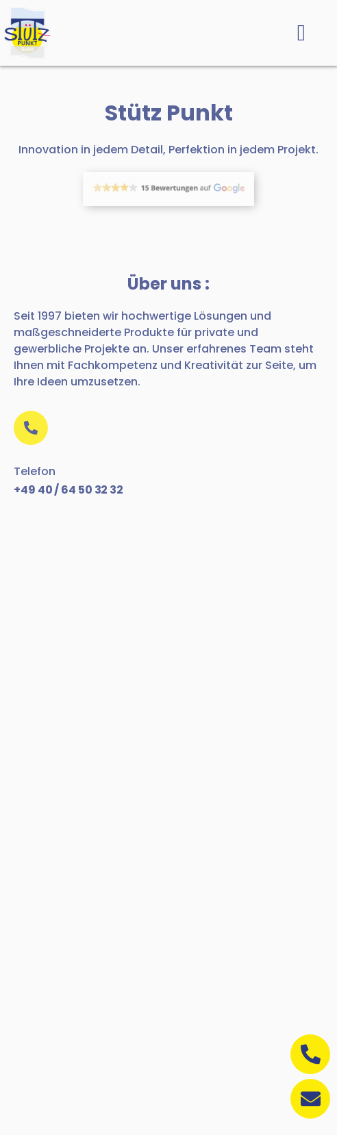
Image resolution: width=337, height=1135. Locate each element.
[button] (301, 33)
